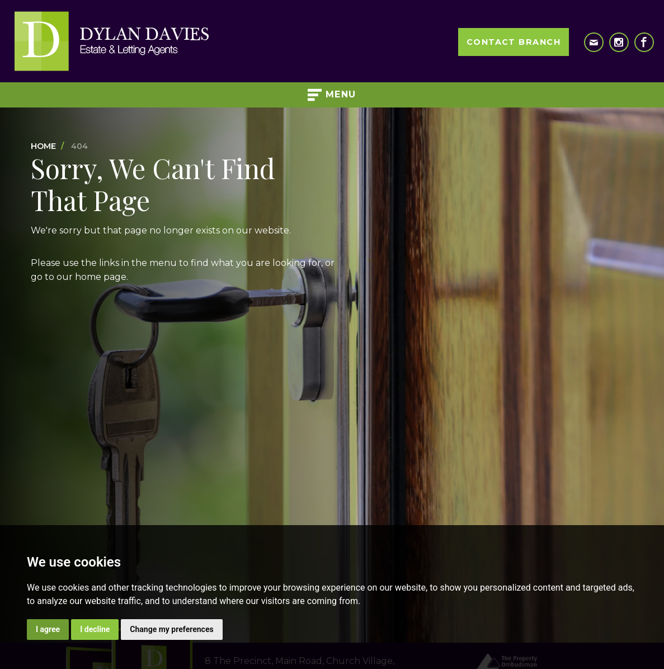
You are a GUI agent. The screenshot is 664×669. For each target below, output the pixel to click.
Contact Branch (514, 42)
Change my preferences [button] (171, 629)
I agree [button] (48, 629)
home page (100, 277)
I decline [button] (95, 629)
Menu (332, 95)
